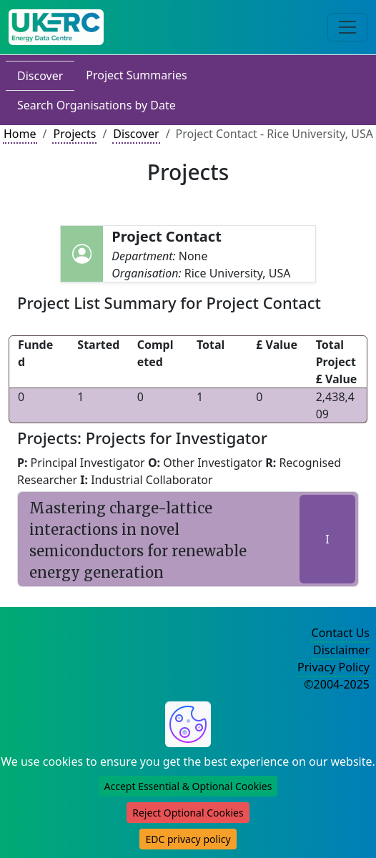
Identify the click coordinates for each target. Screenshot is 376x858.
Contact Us (341, 633)
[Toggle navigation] (347, 27)
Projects (74, 134)
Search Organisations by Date (96, 105)
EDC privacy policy (187, 839)
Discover (40, 76)
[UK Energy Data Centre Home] (56, 27)
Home (20, 134)
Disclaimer (341, 650)
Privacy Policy (333, 667)
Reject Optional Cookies (187, 812)
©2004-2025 (337, 684)
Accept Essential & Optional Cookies (188, 786)
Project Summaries (136, 75)
